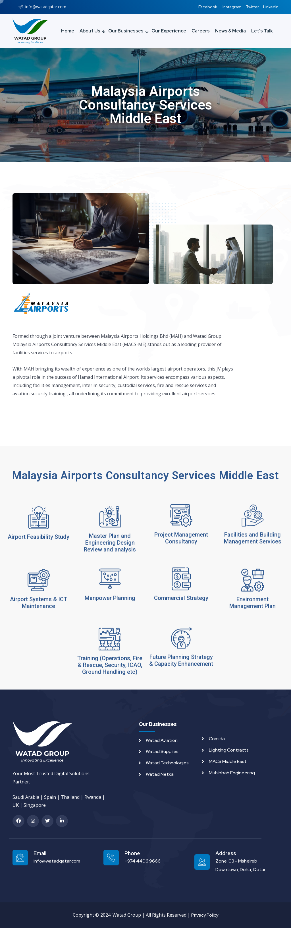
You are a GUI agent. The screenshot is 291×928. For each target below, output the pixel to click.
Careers (201, 31)
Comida (217, 739)
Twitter (252, 6)
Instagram (232, 6)
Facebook (207, 6)
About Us (90, 31)
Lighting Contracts (229, 750)
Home (67, 31)
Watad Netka (160, 774)
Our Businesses (126, 31)
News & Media (230, 31)
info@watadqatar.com (57, 861)
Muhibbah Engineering (232, 773)
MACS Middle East (228, 761)
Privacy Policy (204, 915)
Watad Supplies (162, 751)
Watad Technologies (167, 763)
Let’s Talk (262, 31)
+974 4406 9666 (142, 861)
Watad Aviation (162, 740)
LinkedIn (270, 6)
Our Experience (168, 31)
